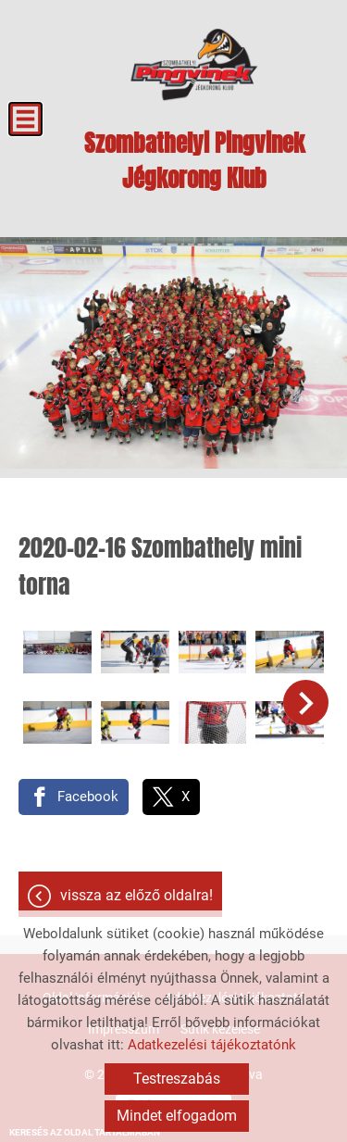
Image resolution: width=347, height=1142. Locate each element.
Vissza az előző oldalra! (136, 895)
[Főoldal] (194, 65)
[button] (305, 702)
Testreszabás (176, 1078)
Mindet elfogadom (177, 1115)
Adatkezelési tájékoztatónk (212, 1044)
